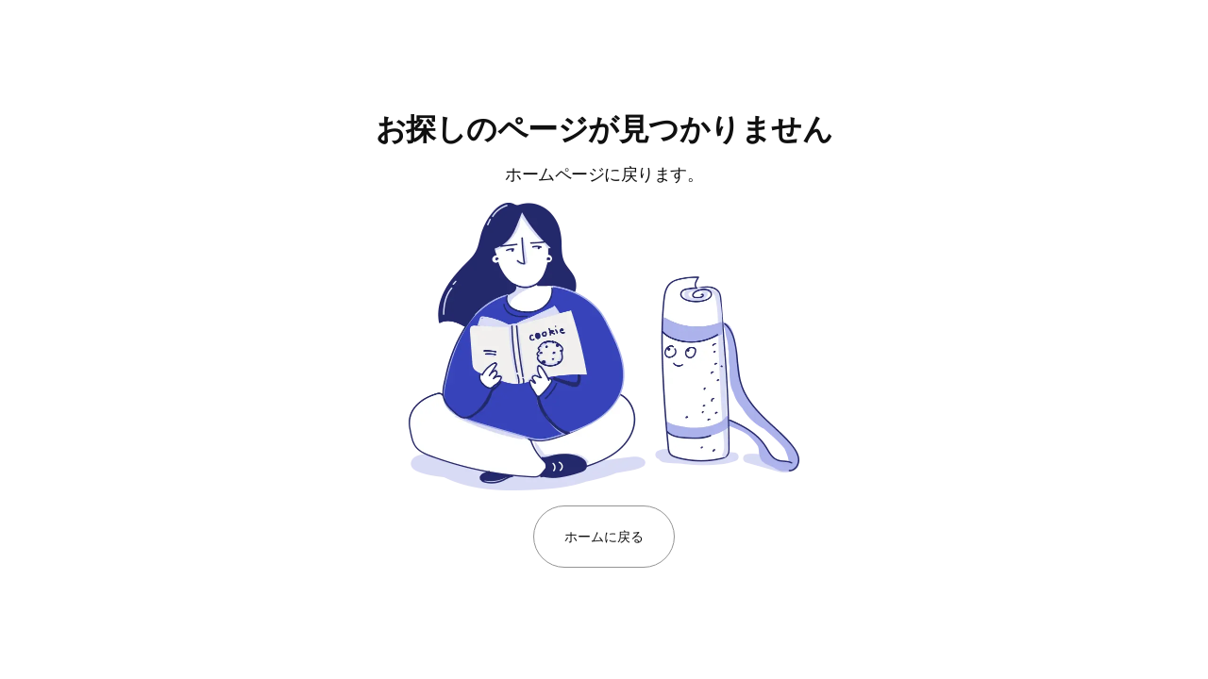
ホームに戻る (603, 536)
